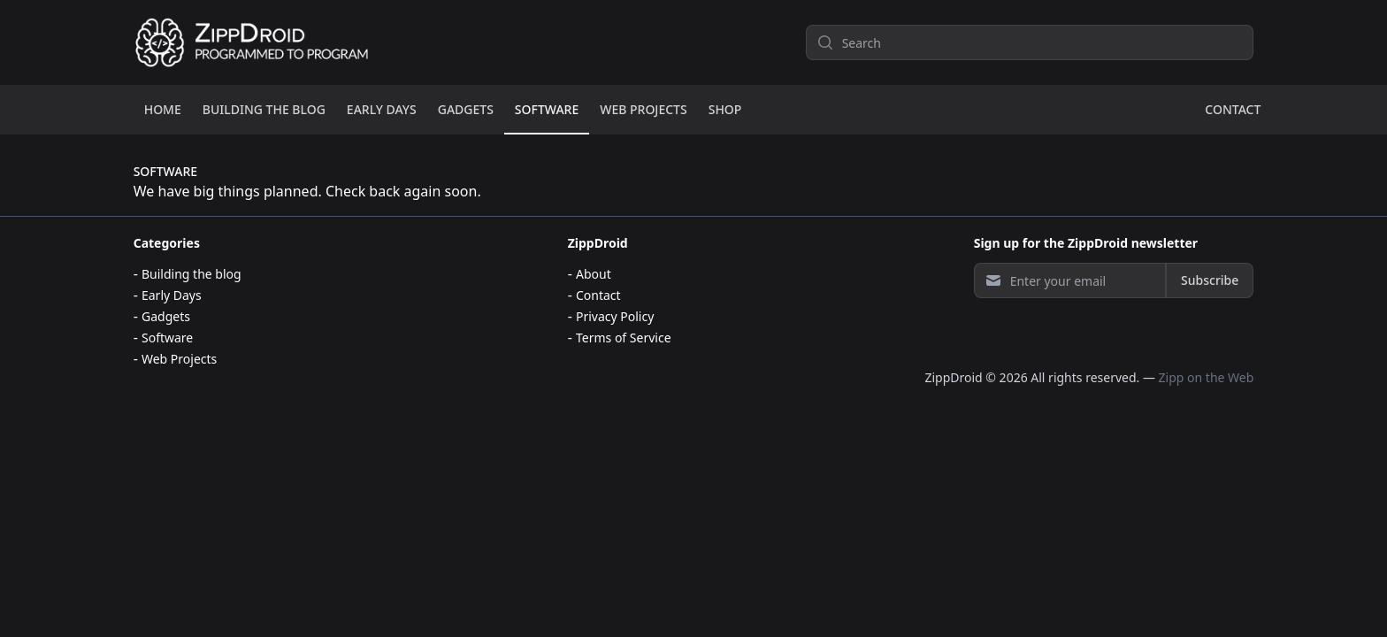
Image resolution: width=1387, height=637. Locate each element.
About (593, 273)
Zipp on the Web (1206, 377)
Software (167, 337)
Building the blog (191, 273)
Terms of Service (623, 337)
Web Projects (179, 358)
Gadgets (166, 316)
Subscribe (1209, 280)
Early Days (172, 295)
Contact (598, 295)
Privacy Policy (615, 316)
